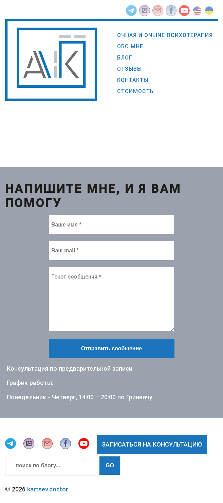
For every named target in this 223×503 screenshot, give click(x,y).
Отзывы (129, 69)
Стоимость (135, 91)
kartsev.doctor (47, 489)
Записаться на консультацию (152, 444)
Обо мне (130, 46)
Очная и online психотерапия (165, 35)
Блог (124, 57)
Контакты (132, 80)
